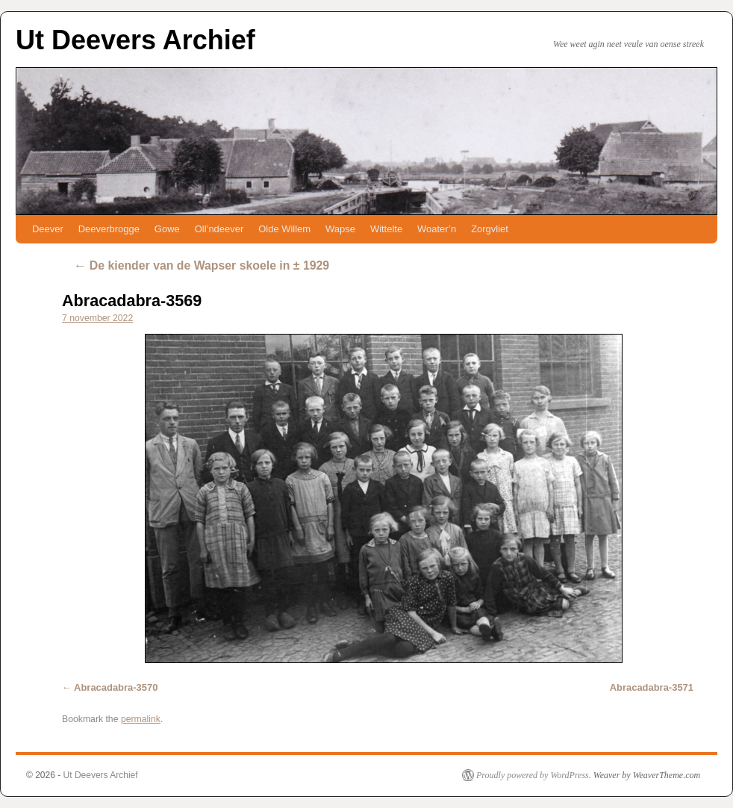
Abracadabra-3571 (651, 687)
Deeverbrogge (109, 228)
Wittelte (386, 228)
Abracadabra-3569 (132, 300)
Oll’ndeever (219, 228)
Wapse (340, 228)
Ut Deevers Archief (135, 40)
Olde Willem (284, 228)
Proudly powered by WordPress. (533, 775)
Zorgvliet (489, 228)
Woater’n (436, 228)
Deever (47, 228)
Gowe (167, 228)
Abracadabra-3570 (115, 687)
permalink (140, 719)
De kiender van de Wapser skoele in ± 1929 (201, 265)
